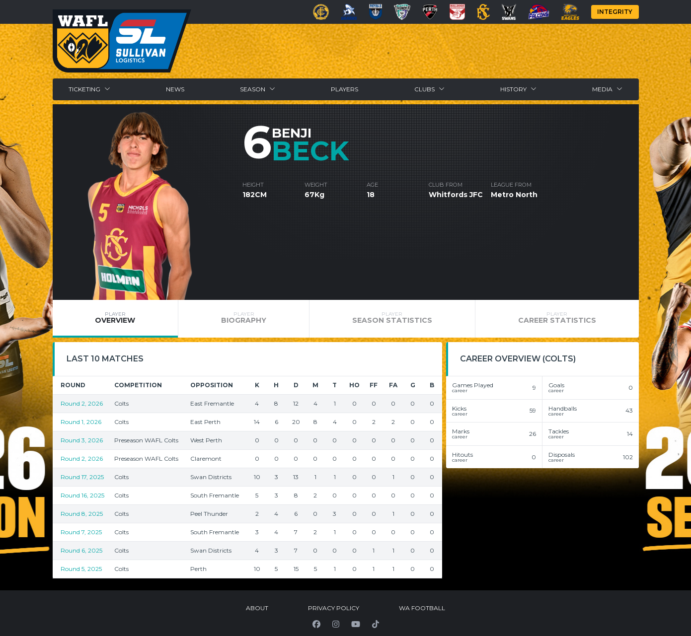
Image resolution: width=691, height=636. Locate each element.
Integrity (614, 11)
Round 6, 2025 (81, 550)
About (257, 608)
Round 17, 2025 (82, 477)
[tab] (115, 319)
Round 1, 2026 (81, 421)
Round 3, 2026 (82, 440)
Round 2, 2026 (82, 403)
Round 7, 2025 (81, 532)
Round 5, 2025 (81, 568)
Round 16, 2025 (82, 495)
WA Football (422, 608)
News (175, 89)
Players (344, 89)
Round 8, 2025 (82, 513)
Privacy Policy (333, 608)
